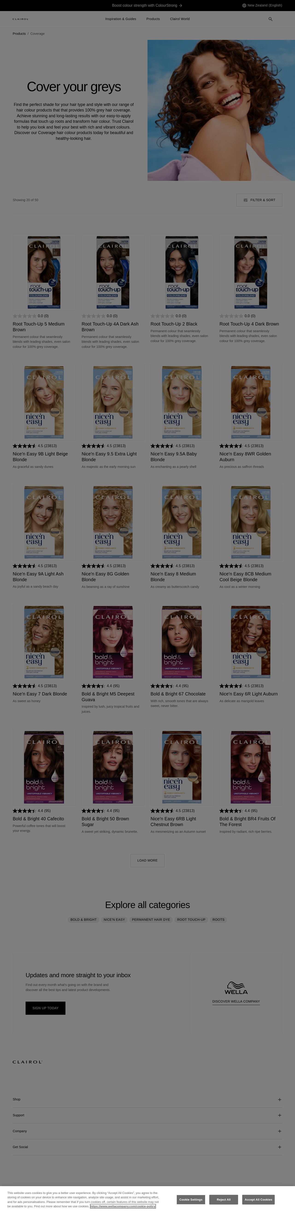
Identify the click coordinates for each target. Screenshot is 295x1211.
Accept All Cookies (258, 1204)
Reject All (224, 1204)
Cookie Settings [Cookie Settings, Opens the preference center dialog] (190, 1204)
